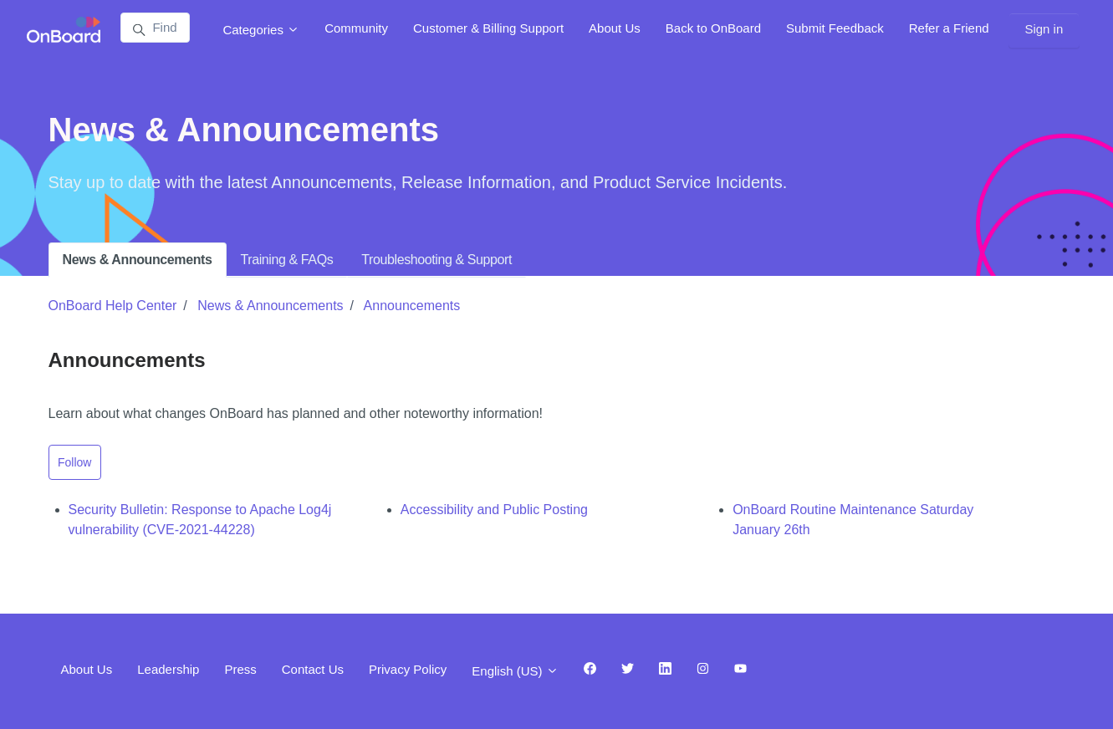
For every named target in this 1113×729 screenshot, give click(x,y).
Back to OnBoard (713, 28)
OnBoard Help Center (113, 305)
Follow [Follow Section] (74, 462)
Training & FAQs (287, 259)
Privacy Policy (408, 669)
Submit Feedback (835, 28)
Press (240, 669)
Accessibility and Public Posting (494, 509)
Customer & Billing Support (488, 28)
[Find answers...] (155, 28)
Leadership (168, 669)
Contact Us (313, 669)
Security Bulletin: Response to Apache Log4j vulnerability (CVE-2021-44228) (200, 519)
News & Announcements (137, 259)
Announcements (412, 305)
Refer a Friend (949, 28)
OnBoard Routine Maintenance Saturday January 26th (853, 519)
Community (356, 28)
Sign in (1043, 29)
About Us (615, 28)
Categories (260, 30)
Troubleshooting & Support (436, 259)
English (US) (515, 671)
